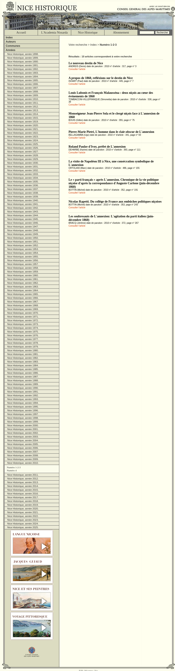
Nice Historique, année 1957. (23, 264)
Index (9, 37)
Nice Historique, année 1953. (23, 249)
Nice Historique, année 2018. (23, 501)
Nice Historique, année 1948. (23, 230)
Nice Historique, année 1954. (23, 253)
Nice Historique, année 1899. (23, 57)
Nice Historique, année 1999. (23, 421)
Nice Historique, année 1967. (23, 301)
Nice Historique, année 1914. (23, 114)
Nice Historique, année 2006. (23, 448)
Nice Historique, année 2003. (23, 436)
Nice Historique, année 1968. (23, 305)
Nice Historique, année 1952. (23, 245)
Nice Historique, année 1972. (23, 320)
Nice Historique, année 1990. (23, 388)
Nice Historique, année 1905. (23, 80)
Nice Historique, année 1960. (23, 275)
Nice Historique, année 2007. (23, 451)
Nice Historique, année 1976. (23, 335)
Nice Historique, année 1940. (23, 200)
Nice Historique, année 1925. (23, 144)
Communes (13, 45)
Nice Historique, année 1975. (23, 331)
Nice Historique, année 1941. (23, 204)
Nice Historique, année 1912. (23, 106)
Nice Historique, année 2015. (23, 490)
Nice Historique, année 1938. (23, 193)
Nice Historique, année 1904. (23, 76)
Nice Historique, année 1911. (23, 102)
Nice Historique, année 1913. (23, 110)
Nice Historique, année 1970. (23, 313)
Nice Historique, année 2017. (23, 497)
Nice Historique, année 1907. (23, 87)
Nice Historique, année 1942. (23, 208)
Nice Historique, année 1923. (23, 136)
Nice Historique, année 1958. (23, 268)
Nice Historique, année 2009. (23, 459)
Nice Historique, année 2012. (23, 478)
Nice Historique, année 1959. (23, 271)
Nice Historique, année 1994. (23, 403)
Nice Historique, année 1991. (23, 391)
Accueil (21, 32)
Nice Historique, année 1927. (23, 151)
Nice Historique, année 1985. (23, 369)
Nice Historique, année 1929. (23, 159)
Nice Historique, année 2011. (23, 475)
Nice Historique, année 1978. (23, 343)
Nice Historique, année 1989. (23, 384)
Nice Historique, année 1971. (23, 316)
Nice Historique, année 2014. (23, 486)
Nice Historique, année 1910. (23, 99)
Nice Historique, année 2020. (23, 508)
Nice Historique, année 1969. (23, 309)
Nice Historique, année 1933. (23, 174)
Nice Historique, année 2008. (23, 455)
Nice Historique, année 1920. (23, 125)
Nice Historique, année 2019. (23, 505)
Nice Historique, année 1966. (23, 298)
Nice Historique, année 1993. (23, 399)
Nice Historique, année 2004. (23, 440)
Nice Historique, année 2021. (23, 512)
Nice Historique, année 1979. (23, 346)
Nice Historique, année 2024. (23, 523)
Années (10, 50)
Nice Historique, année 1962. (23, 283)
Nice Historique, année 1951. (23, 241)
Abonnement (121, 32)
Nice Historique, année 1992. (23, 395)
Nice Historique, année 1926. (23, 148)
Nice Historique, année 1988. (23, 380)
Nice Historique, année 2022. (23, 516)
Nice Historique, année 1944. (23, 215)
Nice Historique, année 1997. (23, 414)
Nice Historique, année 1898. (23, 54)
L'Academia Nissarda (54, 32)
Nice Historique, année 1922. (23, 133)
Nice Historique (87, 32)
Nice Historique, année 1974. (23, 328)
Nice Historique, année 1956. (23, 260)
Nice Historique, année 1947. (23, 226)
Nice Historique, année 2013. (23, 482)
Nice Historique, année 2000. (23, 425)
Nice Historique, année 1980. (23, 350)
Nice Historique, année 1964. (23, 290)
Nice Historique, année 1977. (23, 339)
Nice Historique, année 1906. (23, 84)
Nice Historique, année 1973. (23, 324)
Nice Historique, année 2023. (23, 520)
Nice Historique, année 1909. (23, 95)
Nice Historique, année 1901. (23, 65)
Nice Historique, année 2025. (23, 527)
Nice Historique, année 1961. (23, 279)
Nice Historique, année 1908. (23, 91)
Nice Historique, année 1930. (23, 163)
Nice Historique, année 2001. (23, 429)
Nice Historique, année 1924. (23, 140)
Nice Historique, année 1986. (23, 373)
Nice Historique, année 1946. (23, 223)
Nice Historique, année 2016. (23, 493)
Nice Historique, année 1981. (23, 354)
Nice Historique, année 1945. (23, 219)
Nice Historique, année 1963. (23, 286)
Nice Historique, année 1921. (23, 129)
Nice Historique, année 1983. (23, 361)
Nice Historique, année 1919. (23, 121)
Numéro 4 (12, 470)
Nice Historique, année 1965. (23, 294)
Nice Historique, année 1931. (23, 166)
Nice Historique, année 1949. (23, 234)
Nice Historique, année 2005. (23, 444)
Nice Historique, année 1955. (23, 256)
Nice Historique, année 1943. (23, 211)
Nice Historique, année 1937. (23, 189)
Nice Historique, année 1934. (23, 178)
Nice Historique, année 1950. (23, 238)
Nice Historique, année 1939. (23, 196)
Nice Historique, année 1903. (23, 72)
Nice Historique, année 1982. (23, 358)
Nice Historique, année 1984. (23, 365)
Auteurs (11, 41)
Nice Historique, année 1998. (23, 418)
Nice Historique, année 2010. (23, 463)
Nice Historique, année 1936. (23, 185)
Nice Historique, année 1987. (23, 376)
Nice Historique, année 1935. (23, 181)
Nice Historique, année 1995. (23, 406)
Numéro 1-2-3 (14, 467)
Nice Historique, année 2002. (23, 433)
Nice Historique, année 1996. (23, 410)
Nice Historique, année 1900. (23, 61)
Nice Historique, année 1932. (23, 170)
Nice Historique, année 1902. (23, 69)
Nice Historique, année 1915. (23, 118)
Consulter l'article (77, 69)
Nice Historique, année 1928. (23, 155)
